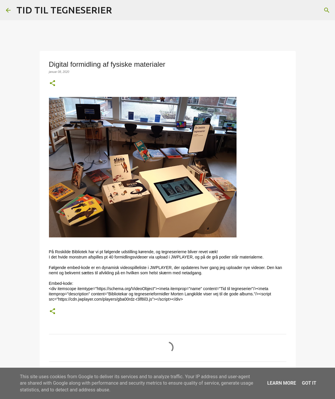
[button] (52, 84)
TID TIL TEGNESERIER (64, 10)
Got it (309, 383)
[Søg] (120, 10)
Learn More (281, 383)
